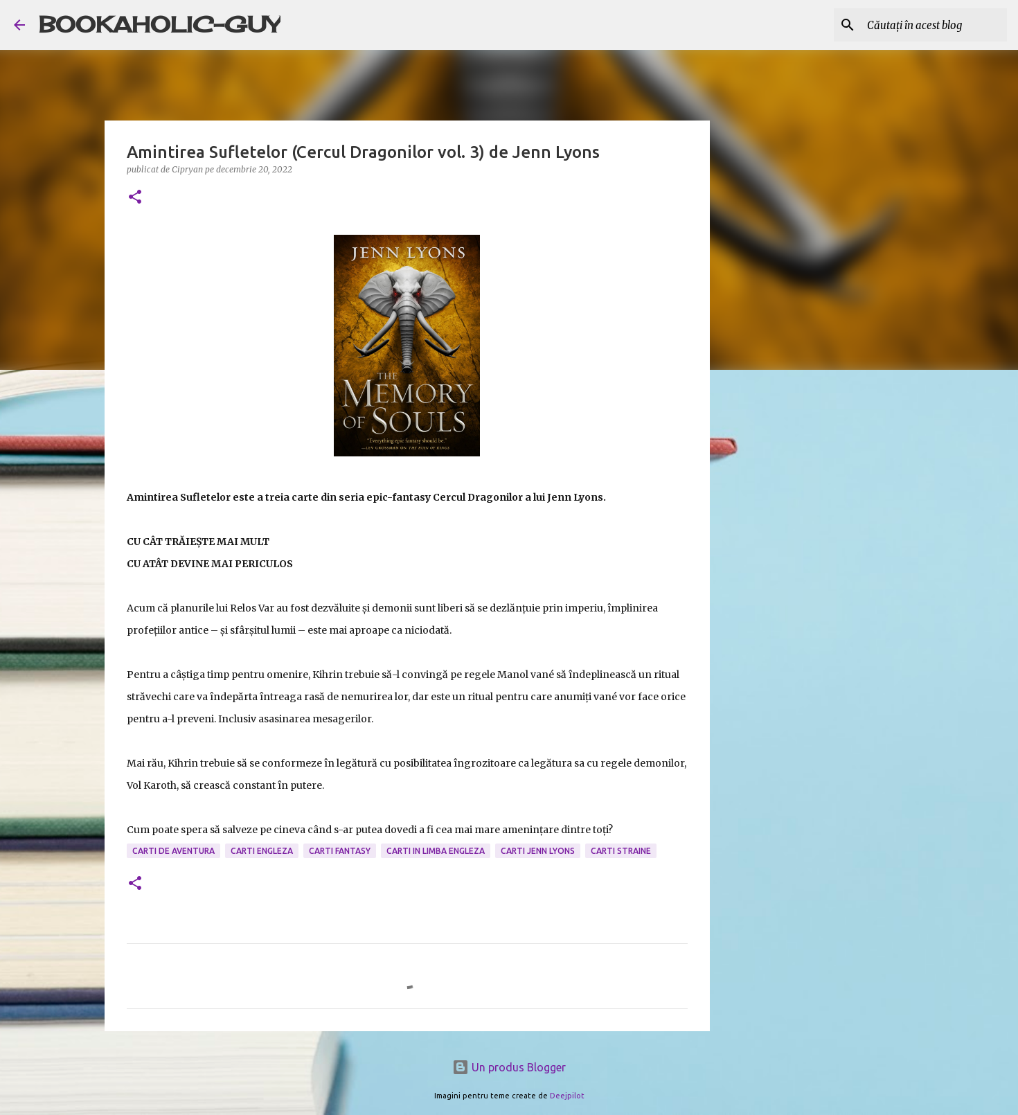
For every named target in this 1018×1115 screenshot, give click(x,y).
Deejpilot (567, 1095)
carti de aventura (173, 850)
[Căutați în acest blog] (934, 25)
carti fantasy (339, 850)
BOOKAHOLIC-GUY (159, 24)
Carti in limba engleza (435, 850)
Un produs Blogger (509, 1067)
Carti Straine (621, 850)
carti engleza (262, 850)
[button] (135, 197)
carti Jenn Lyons (538, 850)
